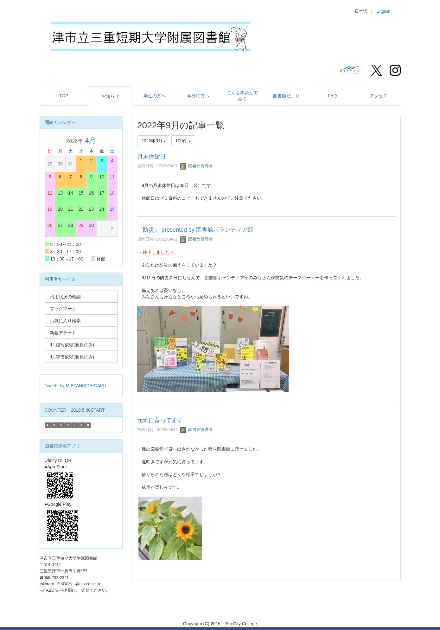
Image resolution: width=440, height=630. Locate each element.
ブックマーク (63, 308)
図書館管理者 (196, 166)
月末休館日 (151, 156)
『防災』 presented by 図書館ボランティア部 (195, 230)
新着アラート (63, 332)
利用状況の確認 (65, 296)
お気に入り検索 (65, 320)
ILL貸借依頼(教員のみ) (72, 356)
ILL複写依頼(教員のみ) (72, 344)
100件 (183, 140)
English (384, 11)
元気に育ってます (160, 420)
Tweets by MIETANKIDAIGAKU (75, 385)
